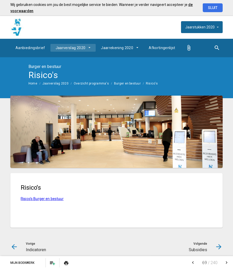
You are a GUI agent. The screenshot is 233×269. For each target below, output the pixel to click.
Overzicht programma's (91, 83)
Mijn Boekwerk (22, 263)
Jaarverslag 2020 (71, 48)
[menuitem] (30, 48)
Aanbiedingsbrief (30, 48)
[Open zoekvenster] (217, 48)
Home (32, 83)
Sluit (212, 8)
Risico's (152, 83)
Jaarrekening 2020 (117, 48)
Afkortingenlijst (162, 48)
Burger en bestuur (127, 83)
